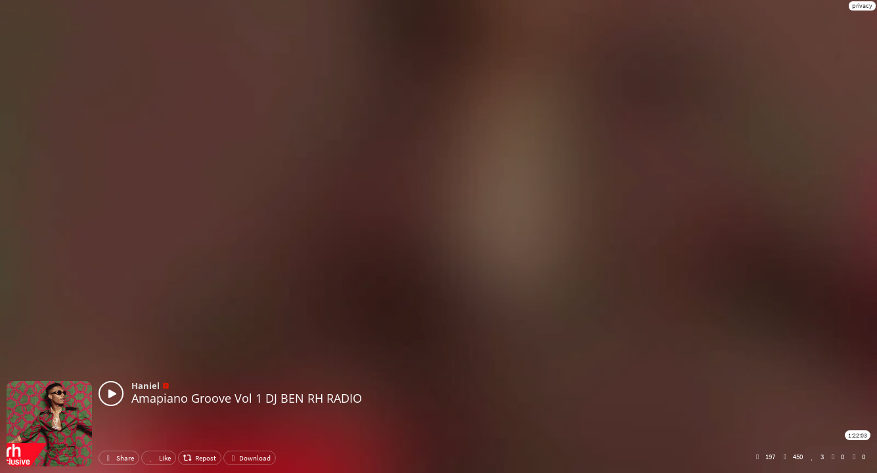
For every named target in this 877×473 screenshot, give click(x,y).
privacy (862, 5)
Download (250, 457)
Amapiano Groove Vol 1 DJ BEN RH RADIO (246, 398)
